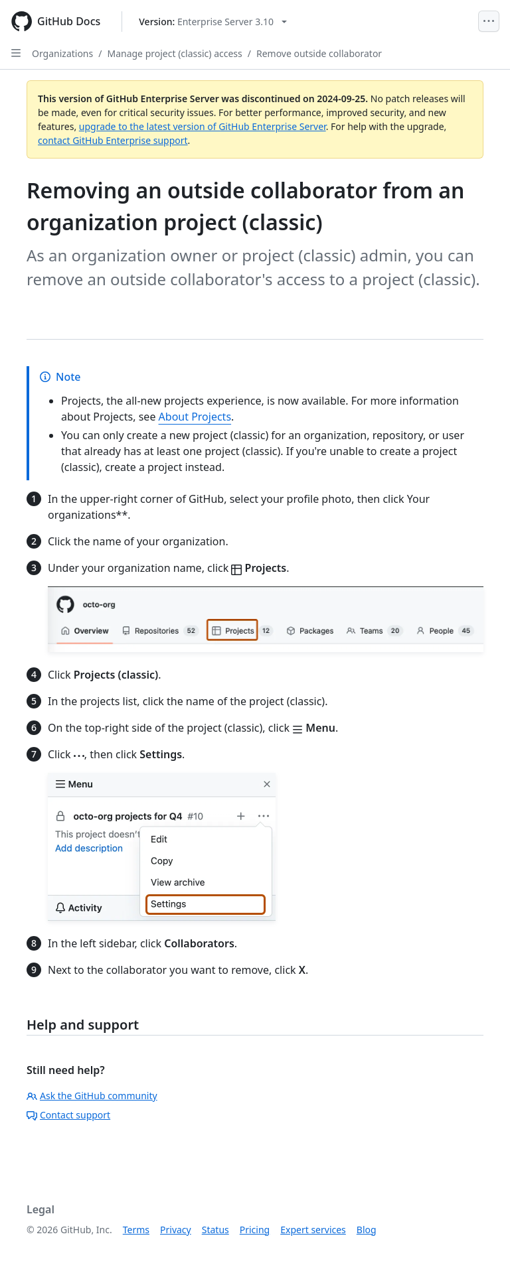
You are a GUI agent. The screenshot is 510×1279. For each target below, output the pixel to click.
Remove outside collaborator (319, 53)
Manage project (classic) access (174, 53)
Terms (136, 1229)
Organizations (62, 53)
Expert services (313, 1229)
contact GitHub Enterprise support (113, 140)
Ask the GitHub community (92, 1095)
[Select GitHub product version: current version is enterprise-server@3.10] (213, 21)
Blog (367, 1229)
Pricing (255, 1229)
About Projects (195, 416)
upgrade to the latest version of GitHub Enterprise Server (202, 126)
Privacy (175, 1229)
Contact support (68, 1115)
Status (215, 1229)
